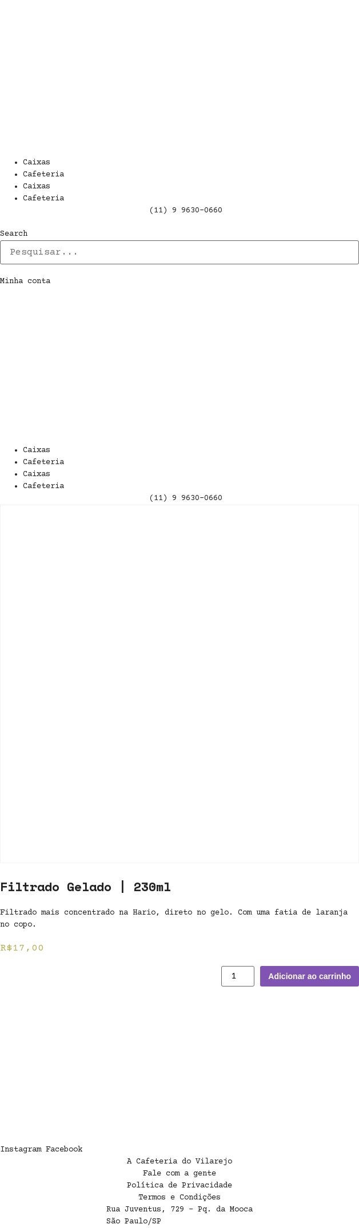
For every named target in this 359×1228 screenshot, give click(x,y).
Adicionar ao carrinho (309, 976)
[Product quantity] (237, 976)
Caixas (36, 162)
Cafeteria (43, 174)
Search (13, 234)
